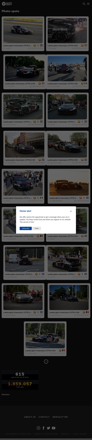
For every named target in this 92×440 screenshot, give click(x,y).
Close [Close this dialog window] (36, 228)
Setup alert (25, 228)
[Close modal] (70, 211)
